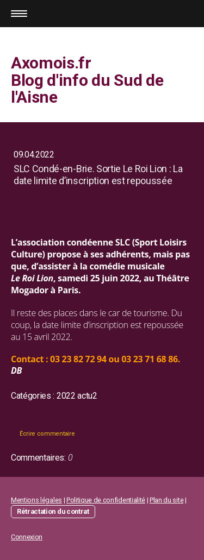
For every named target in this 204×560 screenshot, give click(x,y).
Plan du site (166, 500)
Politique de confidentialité (105, 500)
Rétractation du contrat (53, 511)
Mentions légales (36, 500)
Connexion (26, 537)
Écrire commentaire (47, 433)
